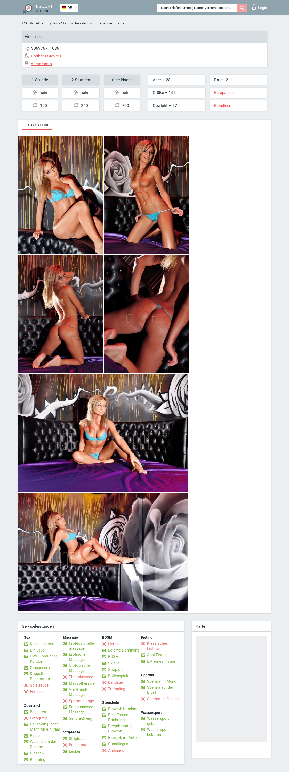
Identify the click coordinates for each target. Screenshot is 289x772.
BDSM (113, 656)
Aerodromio (84, 23)
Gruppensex (40, 667)
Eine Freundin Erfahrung (119, 717)
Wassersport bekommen (158, 732)
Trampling (116, 689)
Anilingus (116, 750)
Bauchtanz (78, 745)
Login (259, 7)
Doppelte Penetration (40, 676)
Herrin (113, 643)
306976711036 (45, 48)
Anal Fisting (157, 655)
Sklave (113, 663)
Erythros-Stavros (60, 23)
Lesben (75, 751)
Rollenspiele (118, 676)
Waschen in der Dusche (43, 744)
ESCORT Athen (33, 23)
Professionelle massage (81, 646)
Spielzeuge (39, 685)
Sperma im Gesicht (163, 699)
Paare (35, 735)
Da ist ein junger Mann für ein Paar (45, 727)
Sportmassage (81, 701)
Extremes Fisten (161, 661)
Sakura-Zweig (80, 718)
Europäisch (224, 92)
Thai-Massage (81, 677)
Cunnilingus (118, 744)
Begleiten (38, 711)
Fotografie (38, 718)
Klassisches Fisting (157, 646)
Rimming (37, 759)
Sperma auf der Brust (160, 690)
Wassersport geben (158, 721)
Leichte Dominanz (123, 650)
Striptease (77, 738)
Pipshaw (37, 753)
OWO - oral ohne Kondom (44, 659)
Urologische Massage (79, 668)
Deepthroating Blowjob (120, 728)
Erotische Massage (77, 657)
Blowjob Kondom (123, 709)
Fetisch (36, 691)
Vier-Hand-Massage (78, 692)
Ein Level (37, 650)
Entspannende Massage (81, 709)
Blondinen (222, 105)
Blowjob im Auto (122, 737)
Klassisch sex (42, 643)
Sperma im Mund (161, 681)
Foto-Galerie (37, 125)
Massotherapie (82, 683)
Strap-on (115, 669)
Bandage (115, 682)
